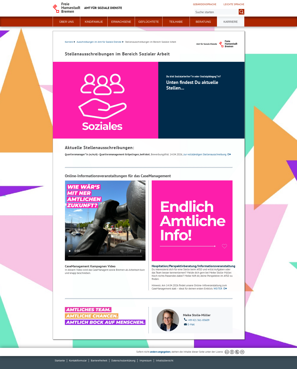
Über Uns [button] (66, 21)
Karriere (70, 41)
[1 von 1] (149, 100)
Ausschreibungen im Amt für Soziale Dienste (100, 41)
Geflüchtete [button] (148, 21)
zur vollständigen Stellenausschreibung (204, 154)
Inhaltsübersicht (164, 360)
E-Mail (189, 324)
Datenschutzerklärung (123, 360)
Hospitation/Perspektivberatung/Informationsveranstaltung (193, 266)
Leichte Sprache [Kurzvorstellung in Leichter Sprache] (234, 4)
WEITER (218, 288)
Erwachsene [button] (121, 21)
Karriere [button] (231, 21)
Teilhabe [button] (176, 21)
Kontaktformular (78, 360)
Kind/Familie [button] (94, 21)
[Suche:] (219, 12)
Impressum (146, 360)
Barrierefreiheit (99, 360)
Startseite (60, 360)
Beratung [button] (203, 21)
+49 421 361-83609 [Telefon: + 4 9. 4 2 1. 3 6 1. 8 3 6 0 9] (196, 320)
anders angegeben (160, 351)
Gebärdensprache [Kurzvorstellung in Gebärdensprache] (204, 4)
